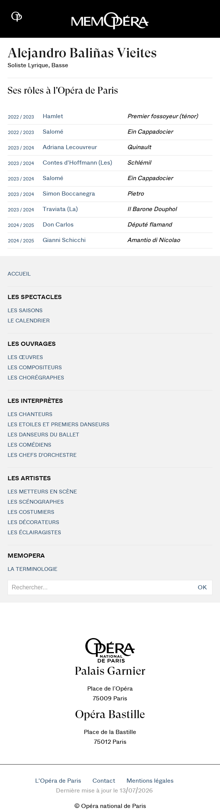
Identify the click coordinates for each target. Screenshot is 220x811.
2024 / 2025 (21, 225)
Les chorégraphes (36, 378)
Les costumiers (31, 512)
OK (202, 587)
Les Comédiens (29, 445)
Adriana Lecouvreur (70, 147)
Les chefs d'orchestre (42, 455)
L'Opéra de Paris (58, 781)
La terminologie (32, 569)
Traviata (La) (60, 209)
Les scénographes (36, 502)
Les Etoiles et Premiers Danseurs (58, 424)
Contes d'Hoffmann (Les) (77, 163)
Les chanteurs (30, 414)
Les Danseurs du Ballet (43, 435)
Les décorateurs (33, 522)
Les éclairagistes (34, 532)
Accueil (19, 274)
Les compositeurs (35, 367)
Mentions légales (150, 781)
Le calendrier (29, 321)
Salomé (53, 132)
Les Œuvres (25, 357)
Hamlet (53, 116)
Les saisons (25, 310)
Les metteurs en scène (42, 492)
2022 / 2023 (21, 117)
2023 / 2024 (21, 148)
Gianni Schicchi (64, 240)
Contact (103, 781)
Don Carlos (58, 225)
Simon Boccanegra (69, 194)
